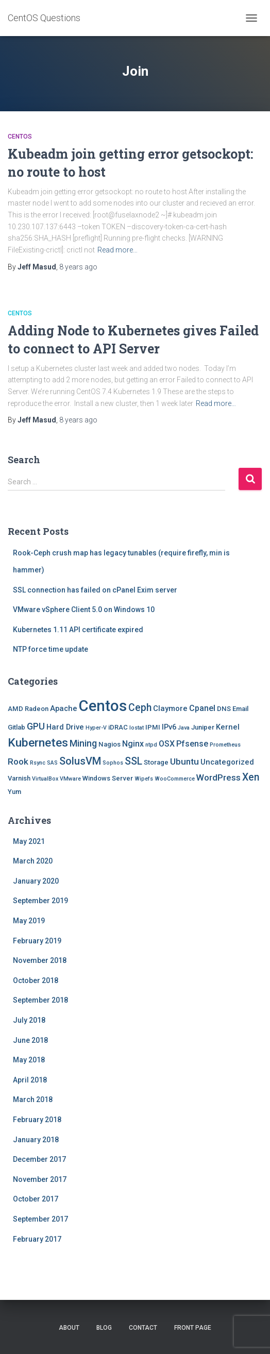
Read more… (117, 250)
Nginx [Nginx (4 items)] (133, 744)
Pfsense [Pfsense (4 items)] (192, 744)
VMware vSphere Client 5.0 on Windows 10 (84, 609)
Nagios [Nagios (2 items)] (109, 744)
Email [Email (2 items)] (240, 709)
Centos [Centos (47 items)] (103, 706)
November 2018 (39, 960)
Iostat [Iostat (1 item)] (136, 727)
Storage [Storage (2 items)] (156, 762)
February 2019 (37, 941)
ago (78, 267)
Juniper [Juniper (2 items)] (202, 727)
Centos (20, 136)
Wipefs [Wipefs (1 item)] (143, 778)
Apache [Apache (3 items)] (63, 708)
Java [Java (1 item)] (184, 727)
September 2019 (40, 900)
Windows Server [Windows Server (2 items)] (107, 778)
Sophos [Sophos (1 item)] (113, 762)
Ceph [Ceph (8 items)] (139, 708)
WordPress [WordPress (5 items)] (218, 777)
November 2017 (39, 1179)
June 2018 (30, 1040)
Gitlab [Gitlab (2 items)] (16, 727)
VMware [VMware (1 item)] (70, 778)
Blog (104, 1327)
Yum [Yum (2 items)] (14, 792)
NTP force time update (50, 649)
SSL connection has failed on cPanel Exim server (95, 590)
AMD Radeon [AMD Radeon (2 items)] (28, 709)
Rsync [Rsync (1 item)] (37, 762)
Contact (143, 1327)
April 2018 (30, 1080)
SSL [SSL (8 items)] (133, 761)
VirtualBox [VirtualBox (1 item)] (45, 778)
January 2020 (36, 881)
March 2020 (33, 861)
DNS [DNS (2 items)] (224, 709)
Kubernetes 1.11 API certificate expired (78, 629)
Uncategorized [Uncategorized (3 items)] (227, 762)
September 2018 (40, 1000)
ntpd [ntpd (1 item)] (151, 744)
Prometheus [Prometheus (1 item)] (225, 744)
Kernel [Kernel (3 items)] (228, 727)
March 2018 (33, 1099)
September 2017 (40, 1219)
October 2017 (35, 1199)
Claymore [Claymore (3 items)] (170, 708)
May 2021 (29, 841)
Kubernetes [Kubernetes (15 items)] (38, 743)
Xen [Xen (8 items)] (250, 777)
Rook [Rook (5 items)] (18, 761)
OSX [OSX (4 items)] (167, 744)
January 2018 (36, 1140)
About (69, 1327)
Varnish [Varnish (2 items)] (19, 778)
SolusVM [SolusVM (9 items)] (80, 761)
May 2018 (29, 1060)
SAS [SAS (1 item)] (52, 762)
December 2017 (39, 1159)
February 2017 (37, 1239)
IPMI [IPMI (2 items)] (152, 727)
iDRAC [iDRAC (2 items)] (118, 727)
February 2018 (37, 1119)
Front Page (192, 1327)
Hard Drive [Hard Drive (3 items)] (65, 727)
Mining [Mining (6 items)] (83, 743)
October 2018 (35, 980)
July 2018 (29, 1020)
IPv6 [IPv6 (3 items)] (169, 727)
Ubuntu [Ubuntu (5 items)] (184, 761)
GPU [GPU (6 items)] (36, 726)
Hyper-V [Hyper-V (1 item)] (96, 727)
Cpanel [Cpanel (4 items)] (202, 708)
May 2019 (29, 921)
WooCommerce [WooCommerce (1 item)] (175, 778)
